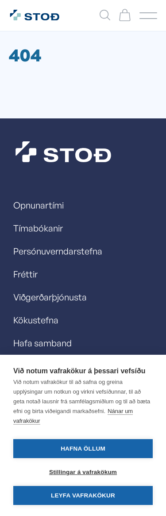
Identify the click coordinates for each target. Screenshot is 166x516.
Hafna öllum (83, 448)
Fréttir (25, 274)
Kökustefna (35, 320)
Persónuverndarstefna (57, 251)
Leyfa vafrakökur (83, 495)
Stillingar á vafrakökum (83, 472)
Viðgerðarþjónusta (50, 297)
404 (25, 54)
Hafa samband (42, 343)
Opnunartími (38, 205)
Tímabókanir (38, 228)
